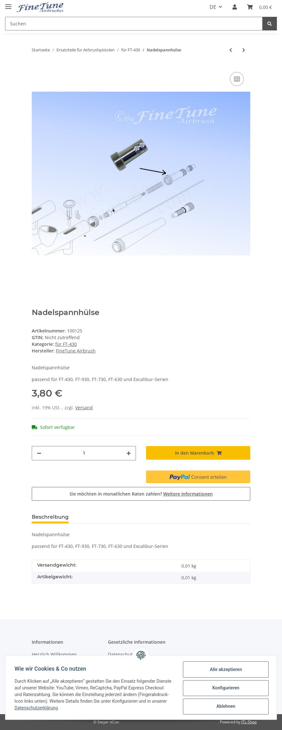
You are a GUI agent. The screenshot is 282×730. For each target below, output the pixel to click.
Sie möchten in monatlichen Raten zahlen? (141, 494)
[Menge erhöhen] (129, 453)
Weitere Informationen (188, 494)
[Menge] (84, 453)
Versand (84, 407)
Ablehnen (224, 706)
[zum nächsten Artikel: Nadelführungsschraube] (243, 50)
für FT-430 (66, 344)
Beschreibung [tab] (50, 517)
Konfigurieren (224, 687)
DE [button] (213, 6)
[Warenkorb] (259, 7)
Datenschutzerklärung (66, 707)
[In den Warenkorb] (198, 453)
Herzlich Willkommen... (56, 654)
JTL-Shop (249, 722)
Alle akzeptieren (225, 669)
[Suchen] (134, 23)
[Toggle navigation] (8, 4)
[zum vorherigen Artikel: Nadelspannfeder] (230, 50)
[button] (234, 7)
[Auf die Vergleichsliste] (237, 79)
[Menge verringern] (39, 453)
